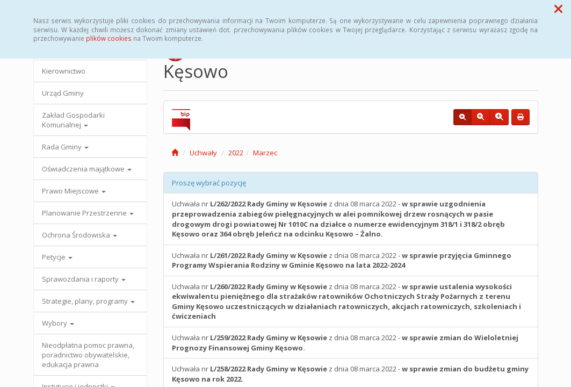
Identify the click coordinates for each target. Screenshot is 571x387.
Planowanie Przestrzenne (88, 213)
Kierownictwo (63, 71)
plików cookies (109, 38)
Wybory (58, 323)
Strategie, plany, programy (88, 301)
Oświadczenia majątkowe (87, 169)
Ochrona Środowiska (79, 235)
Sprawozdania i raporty (84, 279)
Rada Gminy (65, 147)
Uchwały (203, 152)
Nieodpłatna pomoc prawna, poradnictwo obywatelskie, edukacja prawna (88, 354)
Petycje (57, 257)
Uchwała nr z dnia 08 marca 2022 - (338, 219)
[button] (558, 8)
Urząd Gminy (63, 93)
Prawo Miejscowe (74, 191)
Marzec (265, 152)
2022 (235, 152)
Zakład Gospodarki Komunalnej (73, 120)
